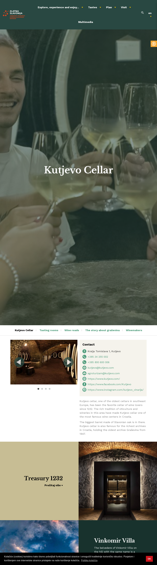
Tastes (92, 7)
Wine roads (71, 330)
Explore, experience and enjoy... (58, 7)
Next (68, 362)
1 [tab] (38, 388)
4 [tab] (49, 388)
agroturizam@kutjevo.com (104, 373)
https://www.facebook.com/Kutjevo (109, 384)
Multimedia (85, 21)
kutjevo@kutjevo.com (101, 367)
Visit (124, 7)
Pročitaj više (53, 485)
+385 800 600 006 (98, 362)
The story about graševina (102, 330)
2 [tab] (42, 388)
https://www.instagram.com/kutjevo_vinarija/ (116, 389)
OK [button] (149, 559)
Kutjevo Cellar (24, 330)
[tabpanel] (43, 362)
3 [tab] (45, 388)
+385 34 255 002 (98, 356)
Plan (109, 7)
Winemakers (134, 330)
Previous (19, 362)
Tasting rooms (49, 330)
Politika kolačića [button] (89, 560)
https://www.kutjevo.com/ (104, 378)
